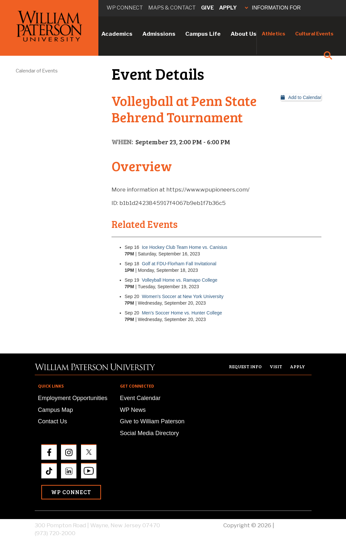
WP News (133, 410)
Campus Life (203, 33)
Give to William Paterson (152, 421)
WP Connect (71, 492)
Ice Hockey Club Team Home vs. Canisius (184, 247)
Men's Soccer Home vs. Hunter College (182, 312)
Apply (228, 8)
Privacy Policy (293, 525)
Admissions (158, 33)
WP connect (125, 8)
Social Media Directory (149, 433)
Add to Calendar (301, 97)
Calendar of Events (37, 70)
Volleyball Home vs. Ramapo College (179, 280)
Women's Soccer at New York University (182, 296)
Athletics (273, 34)
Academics (116, 33)
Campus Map (55, 410)
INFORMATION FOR (273, 7)
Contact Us (52, 421)
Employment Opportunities (73, 398)
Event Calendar (140, 398)
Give (207, 8)
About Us (243, 33)
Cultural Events (314, 34)
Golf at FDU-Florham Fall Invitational (179, 263)
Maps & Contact (172, 8)
